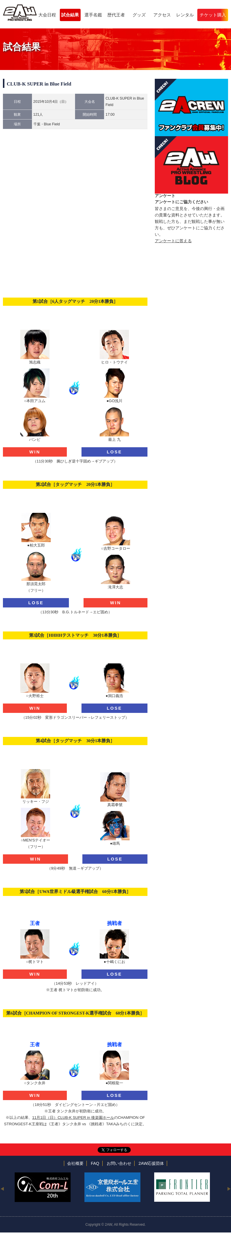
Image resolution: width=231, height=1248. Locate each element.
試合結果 (70, 14)
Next (229, 1188)
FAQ (95, 1163)
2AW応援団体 (151, 1163)
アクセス (162, 14)
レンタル (185, 14)
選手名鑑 (93, 14)
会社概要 (75, 1163)
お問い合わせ (119, 1163)
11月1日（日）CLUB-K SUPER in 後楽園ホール (73, 1117)
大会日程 (47, 14)
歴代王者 (116, 14)
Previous (2, 1188)
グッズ (139, 14)
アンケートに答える (173, 240)
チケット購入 (213, 14)
